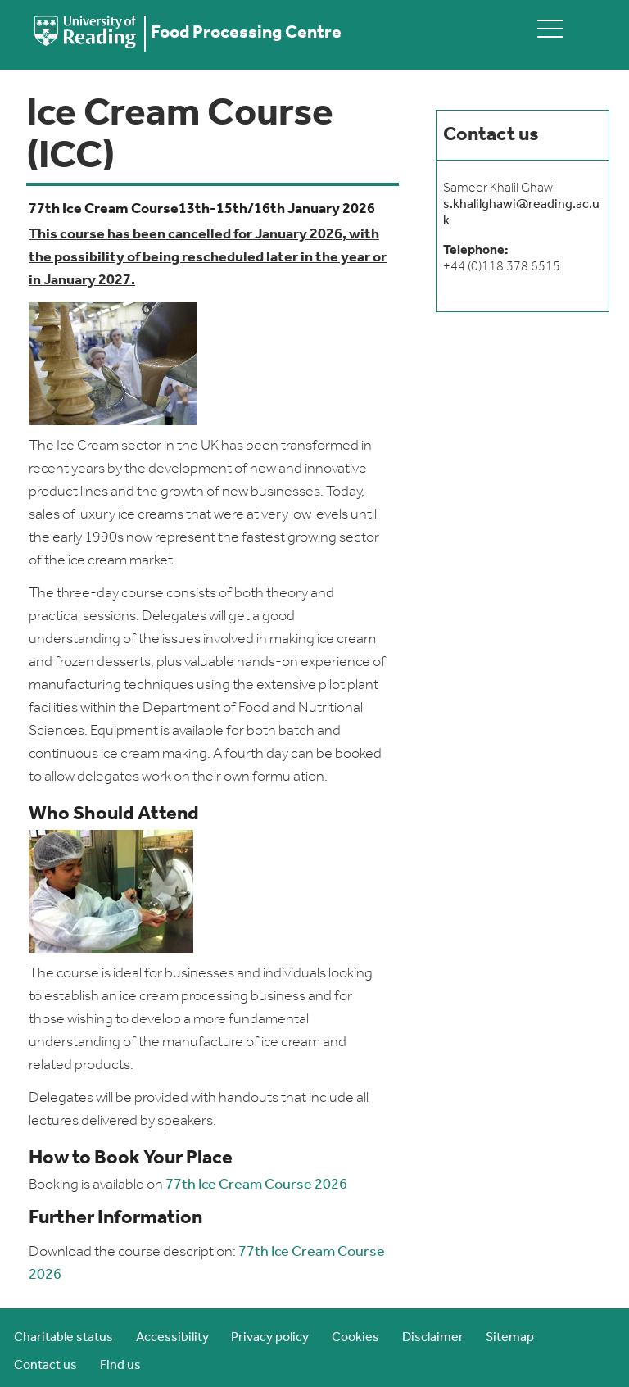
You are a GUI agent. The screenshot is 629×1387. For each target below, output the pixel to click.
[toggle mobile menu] (550, 28)
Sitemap (510, 1337)
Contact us (45, 1365)
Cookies (355, 1337)
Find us (120, 1365)
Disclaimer (433, 1337)
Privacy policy (270, 1337)
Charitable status (63, 1337)
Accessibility (172, 1337)
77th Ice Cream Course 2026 (256, 1185)
